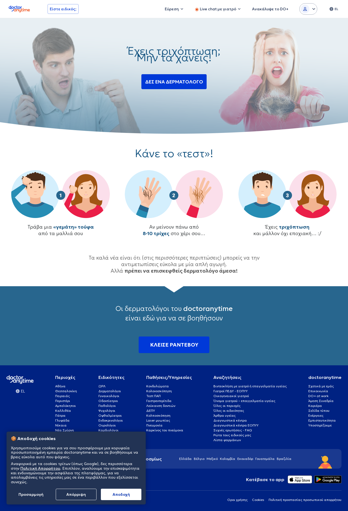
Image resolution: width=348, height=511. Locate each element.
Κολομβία (227, 459)
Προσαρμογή (31, 494)
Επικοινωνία (318, 391)
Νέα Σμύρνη (64, 430)
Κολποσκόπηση (158, 415)
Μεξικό (212, 459)
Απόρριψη (76, 494)
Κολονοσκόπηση (159, 391)
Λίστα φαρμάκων (227, 440)
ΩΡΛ (101, 386)
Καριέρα (315, 406)
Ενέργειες (316, 415)
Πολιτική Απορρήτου (40, 468)
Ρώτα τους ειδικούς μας (232, 435)
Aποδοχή (121, 494)
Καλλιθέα (63, 411)
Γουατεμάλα (265, 459)
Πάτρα (60, 415)
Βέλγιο (199, 459)
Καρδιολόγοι (108, 430)
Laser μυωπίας (158, 420)
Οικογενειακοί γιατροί (231, 396)
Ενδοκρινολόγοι (110, 420)
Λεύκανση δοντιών (160, 406)
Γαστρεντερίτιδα (159, 401)
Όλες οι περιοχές (227, 406)
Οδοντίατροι (108, 401)
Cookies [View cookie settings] (258, 500)
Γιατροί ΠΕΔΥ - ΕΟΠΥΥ (230, 391)
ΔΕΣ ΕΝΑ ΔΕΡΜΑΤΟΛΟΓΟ (174, 82)
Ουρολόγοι (107, 425)
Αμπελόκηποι (65, 406)
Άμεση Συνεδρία (321, 401)
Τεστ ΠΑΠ (153, 396)
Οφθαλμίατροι (110, 415)
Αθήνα (60, 386)
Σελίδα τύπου (319, 411)
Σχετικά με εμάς (321, 386)
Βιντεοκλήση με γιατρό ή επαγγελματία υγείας (250, 386)
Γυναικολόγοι (108, 396)
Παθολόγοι (107, 406)
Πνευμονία (154, 425)
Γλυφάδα (62, 420)
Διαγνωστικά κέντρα (230, 420)
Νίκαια (61, 425)
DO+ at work (318, 396)
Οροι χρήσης (237, 500)
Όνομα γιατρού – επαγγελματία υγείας (244, 401)
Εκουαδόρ (245, 459)
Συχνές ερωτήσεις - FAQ (232, 430)
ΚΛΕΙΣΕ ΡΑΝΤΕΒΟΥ (174, 344)
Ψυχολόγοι (106, 411)
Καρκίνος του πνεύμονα (164, 430)
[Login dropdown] (308, 9)
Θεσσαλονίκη (66, 391)
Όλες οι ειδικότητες (228, 411)
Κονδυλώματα (157, 386)
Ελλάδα (185, 459)
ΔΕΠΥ (150, 411)
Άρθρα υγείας (224, 415)
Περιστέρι (62, 401)
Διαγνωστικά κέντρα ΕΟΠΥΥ (236, 425)
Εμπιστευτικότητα (322, 420)
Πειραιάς (62, 396)
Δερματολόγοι (109, 391)
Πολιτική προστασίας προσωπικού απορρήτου (305, 500)
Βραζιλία (284, 459)
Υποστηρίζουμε (320, 425)
